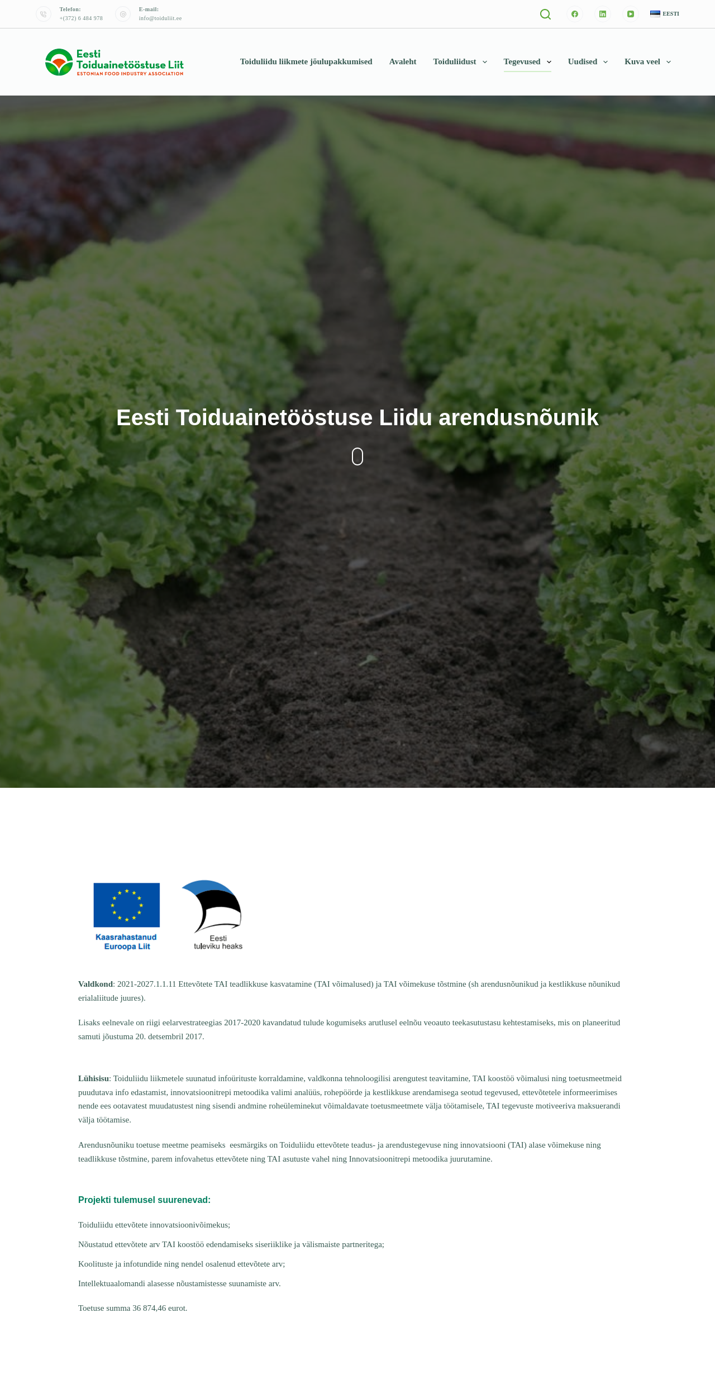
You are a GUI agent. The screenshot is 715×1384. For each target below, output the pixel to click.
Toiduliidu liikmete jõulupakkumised (306, 61)
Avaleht (403, 61)
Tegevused (530, 62)
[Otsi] (545, 14)
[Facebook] (574, 14)
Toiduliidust (462, 62)
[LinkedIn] (602, 14)
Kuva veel (650, 62)
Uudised (590, 62)
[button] (664, 14)
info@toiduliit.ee (160, 18)
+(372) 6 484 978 (81, 18)
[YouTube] (630, 14)
